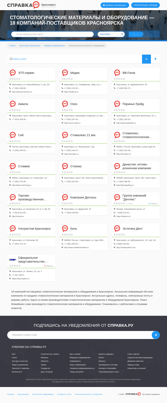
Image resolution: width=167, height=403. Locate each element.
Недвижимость (75, 364)
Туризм (43, 367)
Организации (23, 397)
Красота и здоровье (106, 356)
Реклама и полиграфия (107, 371)
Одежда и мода (133, 367)
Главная (10, 397)
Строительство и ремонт (50, 356)
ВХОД (153, 5)
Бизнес (101, 360)
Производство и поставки (108, 367)
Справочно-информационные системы (84, 371)
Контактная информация (43, 397)
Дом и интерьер (47, 374)
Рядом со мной (19, 61)
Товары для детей (76, 374)
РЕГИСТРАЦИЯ (141, 5)
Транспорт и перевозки (20, 371)
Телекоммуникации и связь (109, 374)
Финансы (102, 364)
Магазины (44, 360)
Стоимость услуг (64, 397)
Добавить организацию (114, 5)
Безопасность (17, 374)
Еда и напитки (75, 356)
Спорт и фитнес (134, 356)
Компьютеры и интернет (137, 371)
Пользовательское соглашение (88, 397)
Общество (45, 364)
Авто (13, 356)
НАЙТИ (138, 36)
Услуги (14, 360)
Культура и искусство (20, 364)
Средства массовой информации (140, 360)
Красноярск (48, 4)
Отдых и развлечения (20, 367)
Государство (45, 371)
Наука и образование (78, 367)
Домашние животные (135, 364)
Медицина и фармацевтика (80, 360)
